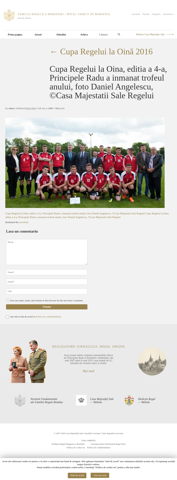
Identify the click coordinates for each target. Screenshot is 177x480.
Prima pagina (15, 34)
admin (11, 108)
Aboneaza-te (168, 14)
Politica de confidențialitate (48, 316)
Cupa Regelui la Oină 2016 (101, 51)
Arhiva (84, 34)
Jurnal (38, 34)
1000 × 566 (53, 108)
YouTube (146, 14)
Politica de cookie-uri (76, 447)
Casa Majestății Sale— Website (102, 400)
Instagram (156, 14)
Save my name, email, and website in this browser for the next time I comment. (46, 300)
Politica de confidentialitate (98, 447)
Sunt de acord (77, 475)
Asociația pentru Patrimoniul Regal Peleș (107, 444)
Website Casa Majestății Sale (150, 34)
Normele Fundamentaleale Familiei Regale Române (47, 400)
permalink (23, 222)
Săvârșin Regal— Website (146, 400)
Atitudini (61, 34)
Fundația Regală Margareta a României (68, 444)
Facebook (136, 14)
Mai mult (88, 371)
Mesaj (46, 252)
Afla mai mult (99, 475)
